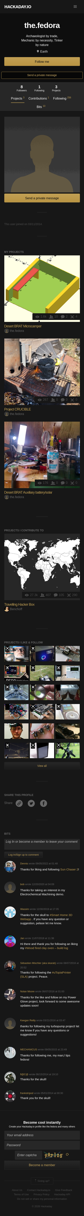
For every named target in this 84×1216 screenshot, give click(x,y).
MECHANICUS (28, 1049)
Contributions (39, 98)
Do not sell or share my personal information (42, 1198)
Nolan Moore (27, 991)
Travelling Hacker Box (19, 604)
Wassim (24, 909)
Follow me (42, 61)
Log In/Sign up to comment (23, 854)
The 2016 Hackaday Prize (7, 649)
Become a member (42, 1165)
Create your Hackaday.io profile (25, 1126)
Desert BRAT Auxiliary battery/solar (28, 492)
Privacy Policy (41, 1194)
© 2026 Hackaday (42, 1206)
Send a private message (42, 75)
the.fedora (14, 330)
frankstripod (26, 1093)
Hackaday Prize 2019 (33, 707)
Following (62, 98)
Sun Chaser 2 (69, 869)
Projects (17, 98)
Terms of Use (21, 1194)
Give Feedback (63, 1190)
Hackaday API (62, 1194)
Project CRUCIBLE (17, 409)
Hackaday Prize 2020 (58, 688)
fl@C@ (24, 1074)
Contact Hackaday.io (38, 1190)
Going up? (42, 1181)
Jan (22, 938)
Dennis (24, 863)
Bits (41, 107)
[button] (75, 6)
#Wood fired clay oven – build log (47, 948)
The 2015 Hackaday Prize (33, 668)
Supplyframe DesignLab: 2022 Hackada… (58, 746)
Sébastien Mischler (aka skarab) (38, 963)
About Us (17, 1190)
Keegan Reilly (28, 1020)
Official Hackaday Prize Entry (33, 649)
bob (22, 884)
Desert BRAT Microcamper (22, 326)
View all (42, 765)
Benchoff (13, 609)
